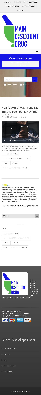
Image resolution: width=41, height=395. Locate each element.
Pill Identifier (19, 2)
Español (7, 2)
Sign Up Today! (28, 6)
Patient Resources (24, 63)
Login (20, 10)
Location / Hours (13, 6)
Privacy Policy (8, 371)
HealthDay (19, 206)
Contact (6, 354)
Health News (10, 84)
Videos (24, 84)
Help (5, 360)
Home (12, 63)
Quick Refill (32, 2)
